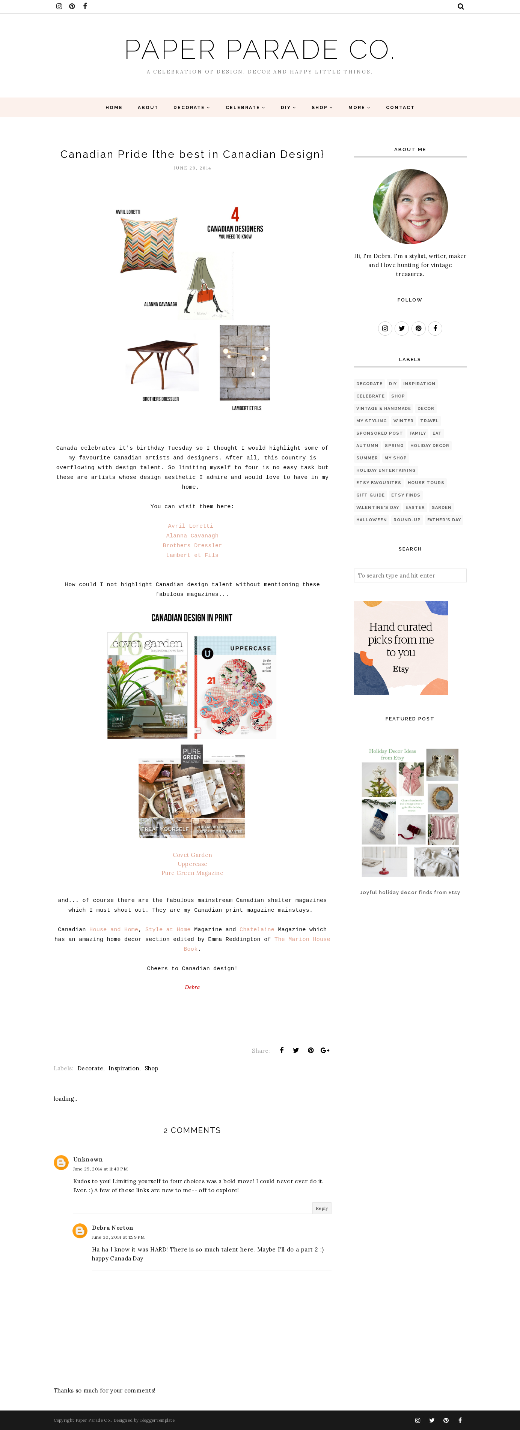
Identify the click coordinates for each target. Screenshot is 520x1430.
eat (437, 433)
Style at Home (168, 930)
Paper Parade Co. (260, 49)
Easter (415, 507)
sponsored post (379, 433)
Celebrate (370, 396)
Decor (426, 408)
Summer (367, 458)
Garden (441, 507)
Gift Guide (370, 495)
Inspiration (124, 1068)
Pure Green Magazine (192, 872)
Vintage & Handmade (383, 408)
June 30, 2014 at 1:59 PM (118, 1237)
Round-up (407, 520)
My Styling (371, 421)
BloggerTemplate (157, 1420)
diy (393, 383)
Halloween (371, 520)
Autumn (367, 445)
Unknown (88, 1159)
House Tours (426, 482)
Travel (429, 421)
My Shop (395, 458)
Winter (403, 421)
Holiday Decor (429, 445)
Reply (322, 1208)
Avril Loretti (190, 526)
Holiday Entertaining (386, 470)
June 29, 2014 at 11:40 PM (100, 1169)
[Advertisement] (377, 937)
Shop (151, 1068)
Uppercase (193, 863)
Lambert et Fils (192, 555)
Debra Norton (113, 1227)
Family (418, 433)
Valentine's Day (377, 507)
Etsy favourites (378, 482)
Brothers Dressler (192, 546)
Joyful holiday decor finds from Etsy (410, 892)
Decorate (90, 1068)
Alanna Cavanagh (192, 536)
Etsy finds (406, 495)
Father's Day (444, 520)
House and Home (113, 930)
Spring (394, 445)
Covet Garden (193, 854)
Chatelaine (257, 930)
